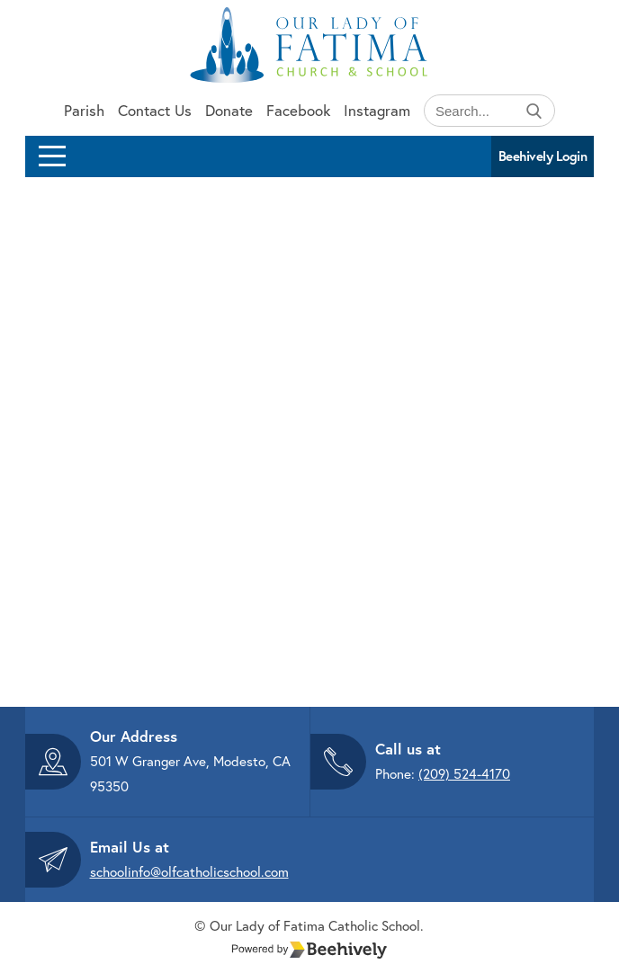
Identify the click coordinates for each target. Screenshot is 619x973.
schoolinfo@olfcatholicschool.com (189, 871)
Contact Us (155, 110)
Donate (229, 110)
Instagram (377, 110)
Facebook (298, 110)
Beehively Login (543, 156)
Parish (84, 110)
